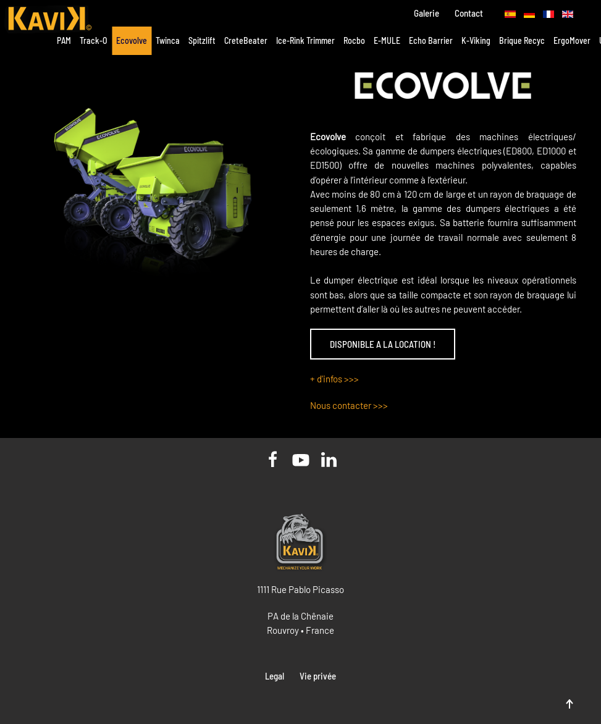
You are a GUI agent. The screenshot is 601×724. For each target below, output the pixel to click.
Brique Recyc (522, 40)
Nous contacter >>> (349, 405)
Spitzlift (202, 40)
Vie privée (318, 675)
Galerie (426, 13)
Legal (274, 675)
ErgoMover (571, 40)
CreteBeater (245, 40)
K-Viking (475, 40)
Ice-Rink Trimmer (305, 40)
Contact (469, 13)
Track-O (93, 40)
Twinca (168, 40)
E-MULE (387, 40)
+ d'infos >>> (334, 378)
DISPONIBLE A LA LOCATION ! (382, 344)
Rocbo (354, 40)
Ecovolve (131, 40)
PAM (64, 40)
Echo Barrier (431, 40)
